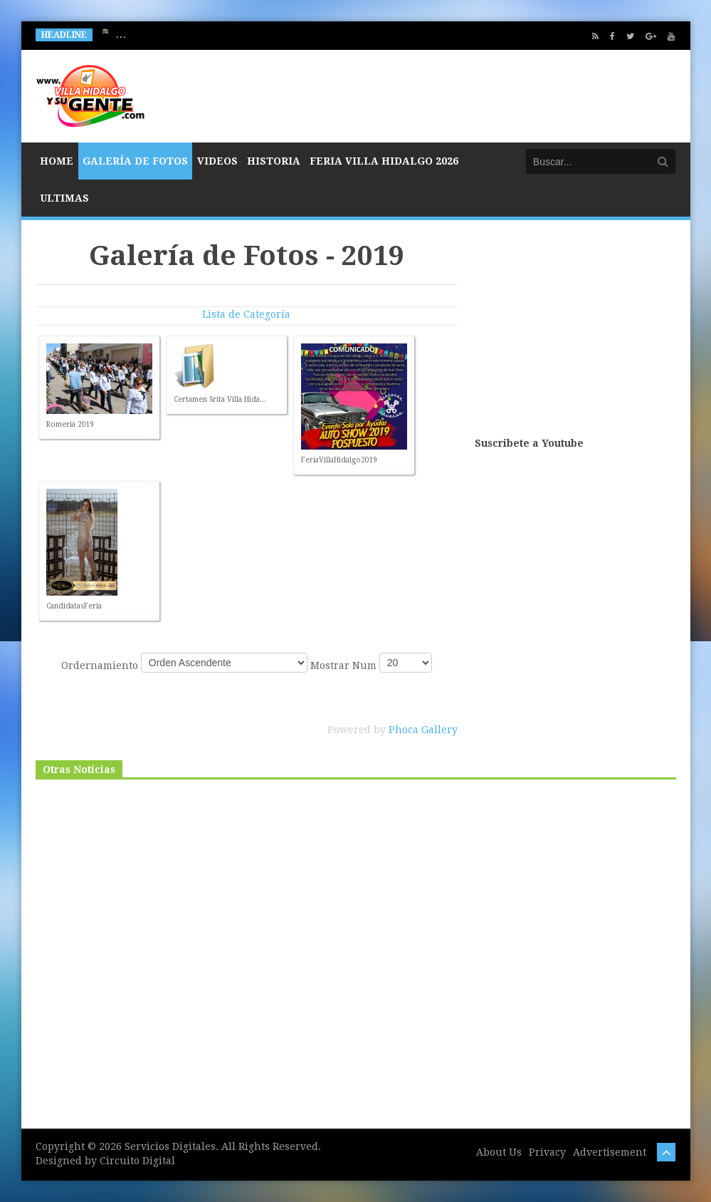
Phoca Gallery (423, 729)
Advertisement (609, 1152)
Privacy (547, 1152)
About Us (499, 1152)
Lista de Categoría (246, 314)
